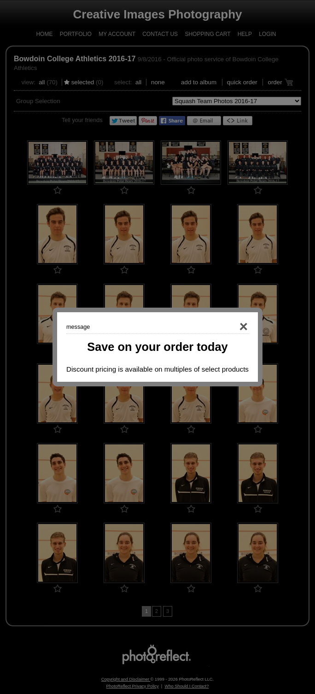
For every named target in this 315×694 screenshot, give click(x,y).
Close (230, 327)
